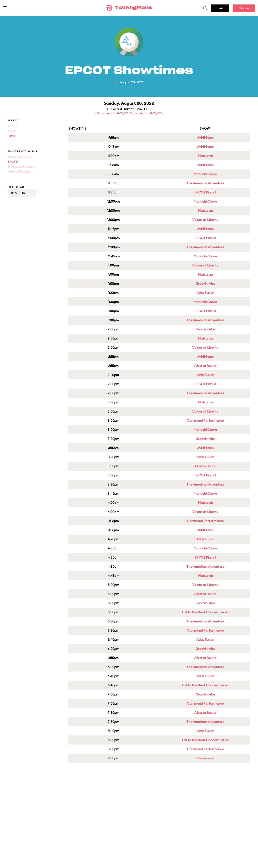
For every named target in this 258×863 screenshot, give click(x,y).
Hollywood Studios (22, 167)
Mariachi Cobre (205, 174)
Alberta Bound (205, 366)
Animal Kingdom (20, 171)
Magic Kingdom (19, 157)
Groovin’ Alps (205, 284)
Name (12, 126)
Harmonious (205, 758)
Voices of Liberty (205, 220)
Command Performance (205, 420)
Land (12, 131)
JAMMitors (205, 137)
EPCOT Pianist (205, 192)
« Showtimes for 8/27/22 (112, 113)
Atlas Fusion (205, 293)
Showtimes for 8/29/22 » (146, 113)
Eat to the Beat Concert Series (205, 612)
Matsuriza (205, 156)
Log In (220, 8)
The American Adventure (205, 183)
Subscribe (244, 8)
